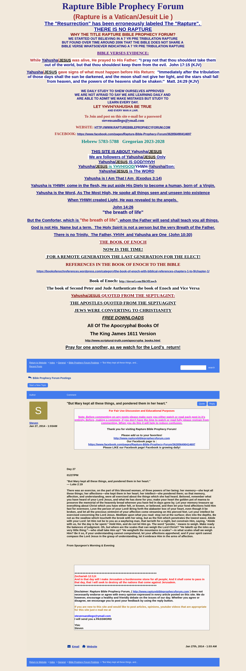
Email (75, 646)
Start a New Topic (37, 385)
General (62, 362)
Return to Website (38, 362)
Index (52, 362)
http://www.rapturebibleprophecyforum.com (142, 438)
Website (92, 646)
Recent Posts (35, 366)
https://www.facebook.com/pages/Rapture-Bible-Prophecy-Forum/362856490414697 (141, 444)
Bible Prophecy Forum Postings (84, 362)
